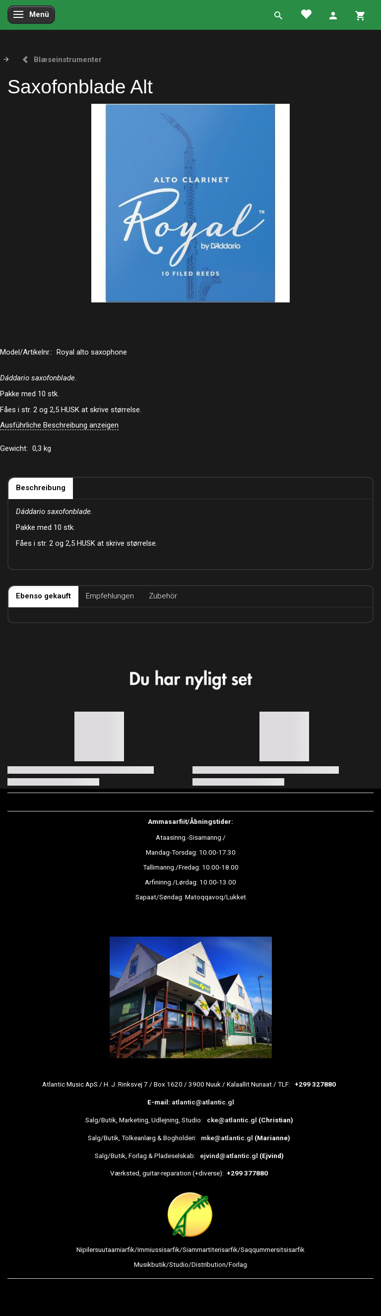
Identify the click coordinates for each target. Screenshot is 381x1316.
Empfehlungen (110, 595)
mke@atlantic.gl (227, 1138)
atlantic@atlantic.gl (203, 1102)
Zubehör (163, 595)
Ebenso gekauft (43, 595)
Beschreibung (40, 487)
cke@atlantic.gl (232, 1120)
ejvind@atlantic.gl (229, 1156)
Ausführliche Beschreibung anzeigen (59, 425)
